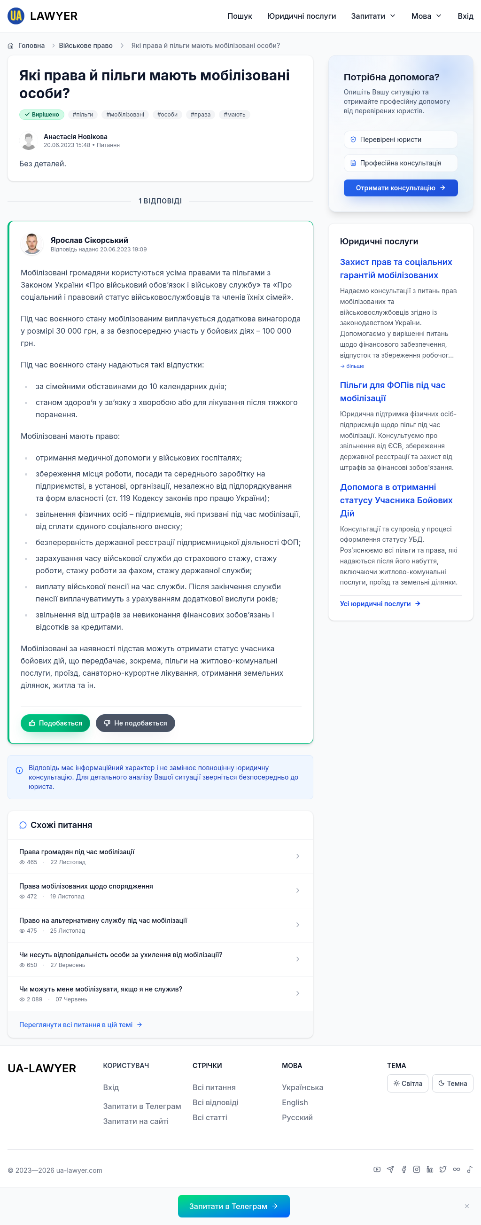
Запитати (374, 16)
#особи (167, 114)
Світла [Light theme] (407, 1083)
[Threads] (458, 1170)
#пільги (83, 114)
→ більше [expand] (352, 366)
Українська (302, 1087)
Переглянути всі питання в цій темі (81, 1025)
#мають (234, 114)
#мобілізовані (125, 114)
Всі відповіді (216, 1102)
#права (200, 114)
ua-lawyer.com (79, 1170)
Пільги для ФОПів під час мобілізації (393, 391)
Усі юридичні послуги (380, 604)
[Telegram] (391, 1170)
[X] (444, 1170)
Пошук (239, 16)
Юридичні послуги (301, 16)
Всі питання (214, 1087)
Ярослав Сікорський (89, 240)
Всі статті (210, 1117)
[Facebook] (405, 1170)
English (295, 1102)
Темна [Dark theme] (452, 1083)
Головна (26, 45)
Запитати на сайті (136, 1121)
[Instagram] (418, 1170)
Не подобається (135, 723)
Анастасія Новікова (76, 136)
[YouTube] (378, 1170)
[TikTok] (469, 1170)
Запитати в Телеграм (142, 1106)
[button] (234, 1206)
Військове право (81, 45)
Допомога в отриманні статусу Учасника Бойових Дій (396, 500)
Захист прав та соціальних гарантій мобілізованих (396, 268)
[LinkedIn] (431, 1170)
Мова (426, 16)
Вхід (465, 16)
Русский (297, 1117)
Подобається (55, 723)
